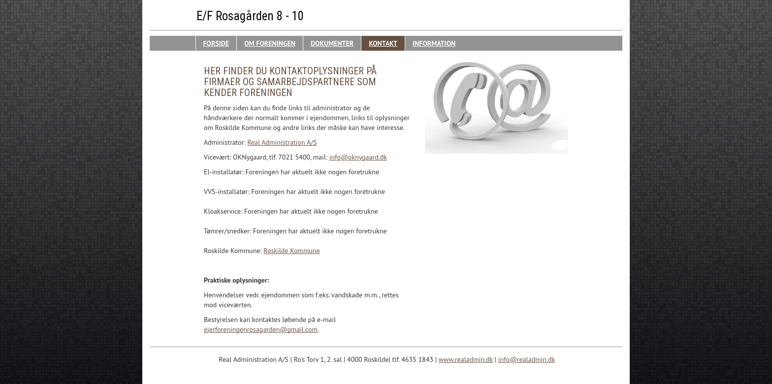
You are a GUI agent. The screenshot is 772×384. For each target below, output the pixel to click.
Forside (216, 43)
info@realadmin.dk (526, 359)
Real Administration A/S (282, 142)
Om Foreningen (269, 43)
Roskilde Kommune (291, 250)
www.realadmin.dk (466, 359)
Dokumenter (332, 43)
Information (434, 43)
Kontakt (383, 43)
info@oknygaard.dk (358, 157)
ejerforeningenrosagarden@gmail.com (261, 329)
